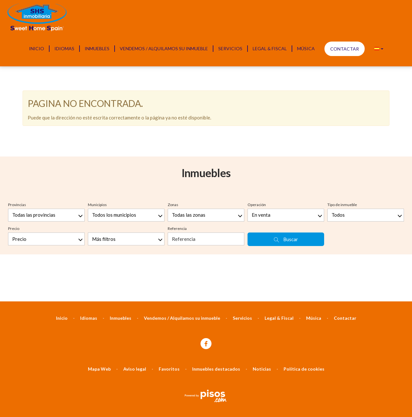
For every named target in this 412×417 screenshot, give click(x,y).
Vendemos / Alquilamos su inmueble (164, 48)
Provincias (17, 138)
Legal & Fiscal (270, 48)
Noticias (262, 302)
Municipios (97, 138)
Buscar (286, 173)
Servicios (230, 48)
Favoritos (169, 302)
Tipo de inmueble (342, 138)
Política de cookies (304, 302)
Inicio (36, 48)
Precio (13, 162)
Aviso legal (134, 302)
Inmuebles (97, 48)
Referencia (177, 162)
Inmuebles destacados (216, 302)
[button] (379, 48)
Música (306, 48)
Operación (257, 138)
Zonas (173, 138)
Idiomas (64, 48)
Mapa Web (99, 302)
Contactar (344, 49)
